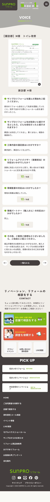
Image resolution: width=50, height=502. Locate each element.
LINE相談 (7, 426)
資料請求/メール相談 (11, 415)
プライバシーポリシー (33, 483)
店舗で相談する (9, 409)
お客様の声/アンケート (12, 455)
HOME (6, 397)
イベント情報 (8, 420)
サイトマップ (17, 483)
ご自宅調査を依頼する (12, 403)
